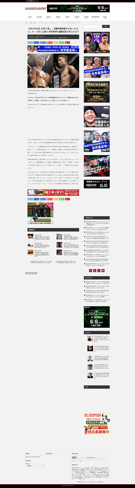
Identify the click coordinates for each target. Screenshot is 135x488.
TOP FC (82, 459)
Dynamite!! (105, 457)
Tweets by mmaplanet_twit (32, 456)
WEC (74, 457)
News (31, 22)
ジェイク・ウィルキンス (52, 37)
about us (77, 460)
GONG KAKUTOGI (89, 459)
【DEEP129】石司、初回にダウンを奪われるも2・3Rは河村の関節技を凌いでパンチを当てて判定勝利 (71, 253)
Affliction (79, 459)
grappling (95, 459)
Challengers (91, 457)
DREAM (79, 457)
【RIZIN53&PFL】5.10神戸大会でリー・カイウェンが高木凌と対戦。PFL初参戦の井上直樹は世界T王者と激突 (42, 254)
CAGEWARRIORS (101, 459)
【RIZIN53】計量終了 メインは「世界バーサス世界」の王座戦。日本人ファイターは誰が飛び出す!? (71, 238)
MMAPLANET (70, 485)
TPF (81, 460)
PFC (88, 460)
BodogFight (84, 460)
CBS (102, 457)
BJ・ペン (83, 457)
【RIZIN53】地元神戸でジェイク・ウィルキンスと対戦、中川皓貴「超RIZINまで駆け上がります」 (42, 246)
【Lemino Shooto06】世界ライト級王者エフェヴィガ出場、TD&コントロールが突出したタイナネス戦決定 (71, 246)
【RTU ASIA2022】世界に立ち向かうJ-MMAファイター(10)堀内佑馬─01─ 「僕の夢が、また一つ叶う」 (66, 262)
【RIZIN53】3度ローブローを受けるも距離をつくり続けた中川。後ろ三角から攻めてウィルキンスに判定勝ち (42, 238)
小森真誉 (36, 37)
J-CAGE (34, 22)
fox (105, 459)
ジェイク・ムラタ (43, 37)
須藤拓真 (60, 37)
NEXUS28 (65, 37)
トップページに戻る (31, 273)
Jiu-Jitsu (98, 457)
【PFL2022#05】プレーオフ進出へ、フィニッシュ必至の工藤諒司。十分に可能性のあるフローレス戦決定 (41, 262)
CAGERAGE (74, 459)
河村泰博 (32, 37)
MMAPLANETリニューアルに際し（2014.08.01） (90, 481)
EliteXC (73, 460)
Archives (27, 463)
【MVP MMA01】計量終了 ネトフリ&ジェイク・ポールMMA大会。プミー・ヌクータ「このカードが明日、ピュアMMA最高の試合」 (98, 223)
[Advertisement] (53, 122)
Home (26, 22)
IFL (96, 457)
